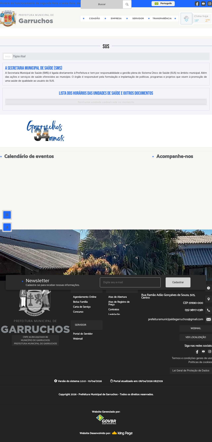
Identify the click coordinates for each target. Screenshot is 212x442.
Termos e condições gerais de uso (192, 358)
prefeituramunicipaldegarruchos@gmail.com (175, 319)
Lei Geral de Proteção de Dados (190, 370)
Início (7, 56)
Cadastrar (178, 282)
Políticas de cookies (200, 362)
